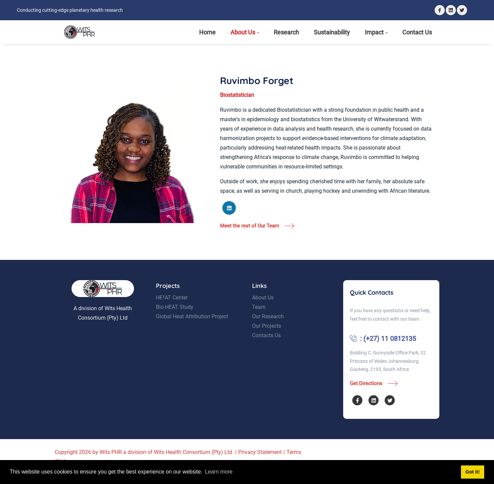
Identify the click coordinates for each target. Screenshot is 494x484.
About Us (263, 307)
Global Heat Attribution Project (192, 326)
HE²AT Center (172, 307)
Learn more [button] (218, 472)
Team (259, 316)
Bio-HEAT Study (174, 316)
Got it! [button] (472, 472)
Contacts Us (266, 345)
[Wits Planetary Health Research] (79, 32)
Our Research (268, 326)
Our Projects (266, 335)
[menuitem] (207, 32)
